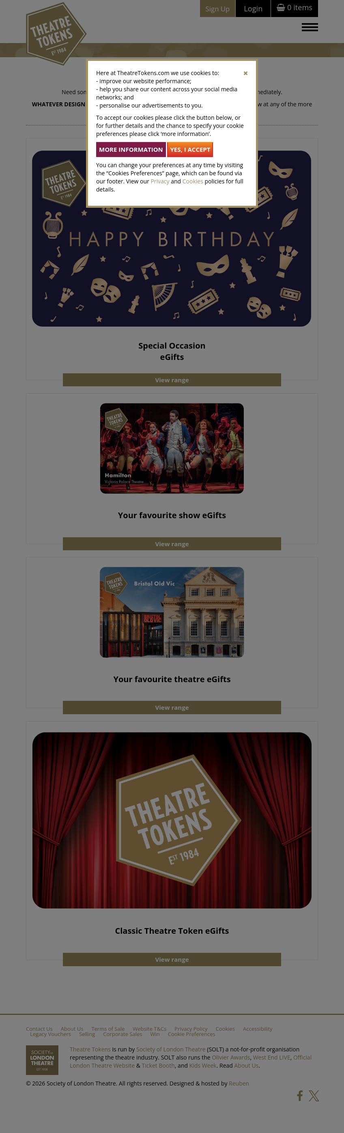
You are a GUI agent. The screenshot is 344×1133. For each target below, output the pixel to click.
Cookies (193, 181)
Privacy (159, 181)
